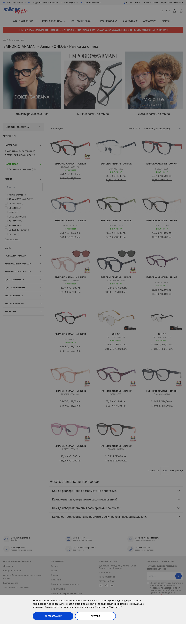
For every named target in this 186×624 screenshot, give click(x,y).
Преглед (95, 616)
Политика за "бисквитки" (108, 607)
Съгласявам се (53, 616)
